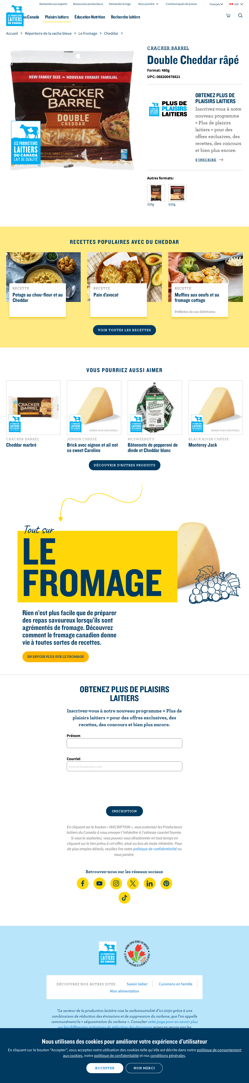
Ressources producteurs (88, 4)
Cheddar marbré (21, 444)
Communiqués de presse (181, 4)
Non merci (144, 1068)
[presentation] (124, 788)
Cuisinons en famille (175, 983)
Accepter (105, 1068)
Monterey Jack (202, 444)
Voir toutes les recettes (124, 330)
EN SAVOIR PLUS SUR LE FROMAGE (55, 657)
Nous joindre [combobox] (146, 4)
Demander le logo (120, 4)
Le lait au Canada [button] (48, 17)
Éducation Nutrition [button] (121, 17)
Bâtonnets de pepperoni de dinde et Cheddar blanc (153, 447)
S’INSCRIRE (209, 160)
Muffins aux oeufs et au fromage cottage (197, 297)
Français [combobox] (215, 4)
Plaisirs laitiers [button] (83, 17)
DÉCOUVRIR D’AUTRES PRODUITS (125, 465)
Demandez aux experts (53, 4)
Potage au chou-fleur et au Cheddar (38, 297)
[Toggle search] (241, 16)
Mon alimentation (124, 991)
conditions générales (167, 1055)
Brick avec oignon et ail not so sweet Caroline (92, 447)
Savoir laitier (137, 983)
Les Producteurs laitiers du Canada (15, 15)
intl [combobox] (236, 4)
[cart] (228, 16)
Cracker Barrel (168, 47)
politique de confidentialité (155, 848)
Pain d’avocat (105, 295)
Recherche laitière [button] (160, 17)
